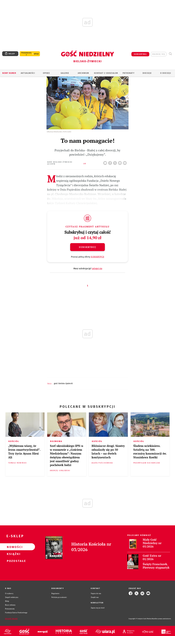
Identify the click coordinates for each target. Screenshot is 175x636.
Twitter (115, 162)
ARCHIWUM (83, 73)
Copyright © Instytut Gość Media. (140, 619)
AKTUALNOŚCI (28, 73)
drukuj (120, 162)
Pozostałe (13, 560)
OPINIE (46, 73)
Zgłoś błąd (11, 619)
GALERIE (65, 73)
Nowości (13, 546)
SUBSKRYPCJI (97, 256)
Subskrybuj (87, 247)
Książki (13, 553)
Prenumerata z (26, 54)
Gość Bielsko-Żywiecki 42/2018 (59, 163)
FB (110, 162)
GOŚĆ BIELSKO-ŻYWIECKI (63, 383)
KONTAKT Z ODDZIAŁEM (106, 73)
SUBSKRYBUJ (140, 54)
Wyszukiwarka (170, 53)
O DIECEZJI (165, 73)
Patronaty (128, 73)
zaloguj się (158, 54)
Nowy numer (9, 73)
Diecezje (147, 73)
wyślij (125, 162)
